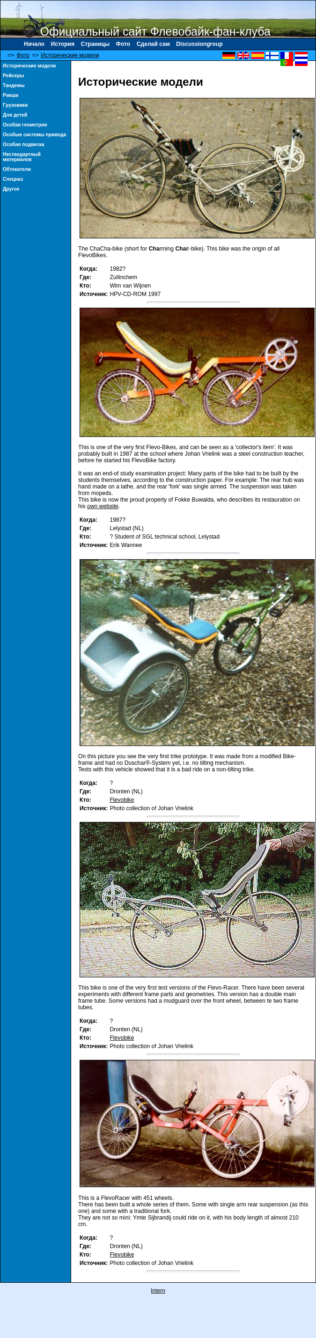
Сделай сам (153, 44)
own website (102, 506)
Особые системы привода (34, 134)
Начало (34, 44)
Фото (123, 44)
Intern (158, 1290)
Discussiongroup (199, 44)
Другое (11, 189)
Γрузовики (15, 105)
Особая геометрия (25, 124)
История (62, 44)
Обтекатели (17, 169)
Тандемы (14, 85)
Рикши (10, 95)
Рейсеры (13, 75)
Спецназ (13, 179)
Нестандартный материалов (22, 157)
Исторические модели (70, 55)
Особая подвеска (23, 144)
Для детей (15, 115)
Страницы (95, 44)
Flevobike (122, 800)
